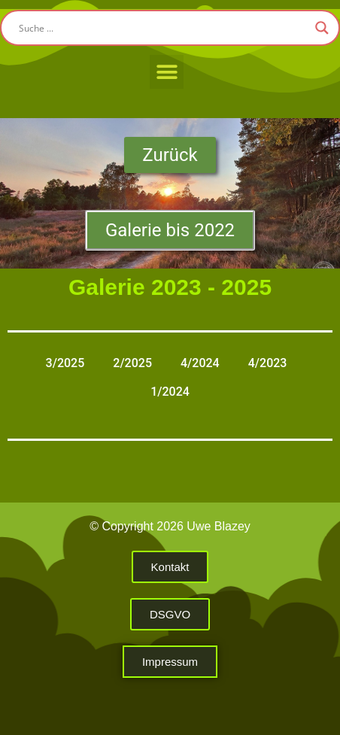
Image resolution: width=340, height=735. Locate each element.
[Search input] (163, 27)
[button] (167, 72)
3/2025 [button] (65, 363)
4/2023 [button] (267, 363)
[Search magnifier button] (321, 27)
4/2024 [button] (200, 363)
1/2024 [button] (170, 391)
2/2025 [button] (132, 363)
